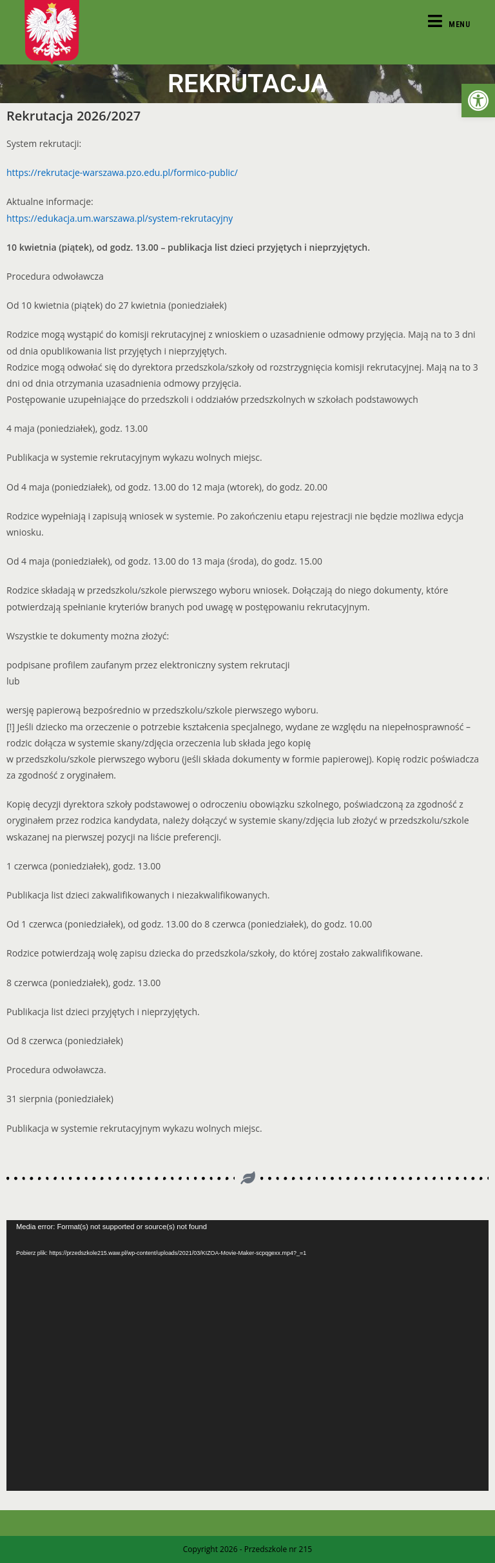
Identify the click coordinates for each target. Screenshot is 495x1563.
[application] (247, 1355)
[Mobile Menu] (449, 24)
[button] (478, 100)
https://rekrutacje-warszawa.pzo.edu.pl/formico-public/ (122, 172)
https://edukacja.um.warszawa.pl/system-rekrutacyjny (119, 218)
